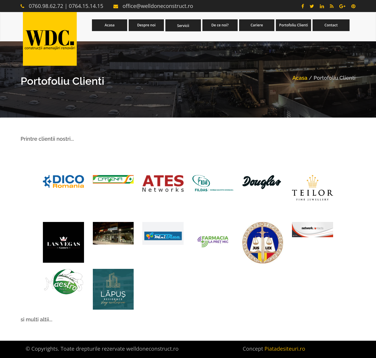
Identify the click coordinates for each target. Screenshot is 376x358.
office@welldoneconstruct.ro (157, 5)
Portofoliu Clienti (293, 25)
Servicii (183, 25)
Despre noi (146, 25)
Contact (331, 25)
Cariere (257, 25)
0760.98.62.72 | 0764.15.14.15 (66, 5)
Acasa (110, 25)
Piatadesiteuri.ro (284, 348)
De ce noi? (220, 25)
